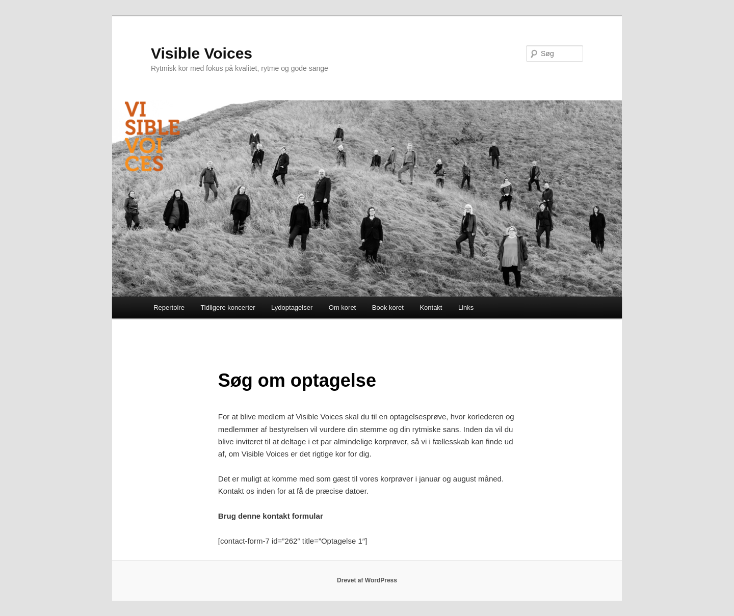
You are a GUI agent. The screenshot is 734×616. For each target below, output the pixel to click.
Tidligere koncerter (227, 307)
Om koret (342, 307)
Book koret (388, 307)
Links (466, 307)
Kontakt (431, 307)
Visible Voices (201, 53)
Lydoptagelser (291, 307)
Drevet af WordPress (367, 580)
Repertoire (169, 307)
